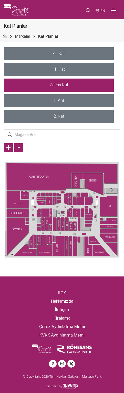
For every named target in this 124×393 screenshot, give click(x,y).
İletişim (62, 309)
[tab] (59, 53)
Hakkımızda (62, 301)
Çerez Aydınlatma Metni (62, 326)
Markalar (22, 36)
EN (102, 10)
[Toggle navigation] (113, 10)
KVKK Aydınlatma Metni (62, 335)
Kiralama (62, 318)
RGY (62, 292)
